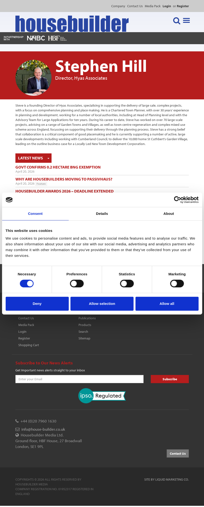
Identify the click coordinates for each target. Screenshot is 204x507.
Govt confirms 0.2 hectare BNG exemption (58, 166)
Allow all (167, 304)
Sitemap (84, 338)
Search (83, 331)
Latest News (30, 157)
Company (118, 6)
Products (85, 325)
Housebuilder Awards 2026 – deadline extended (64, 190)
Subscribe (170, 379)
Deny (37, 304)
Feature (41, 183)
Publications (87, 318)
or (181, 6)
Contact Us (135, 6)
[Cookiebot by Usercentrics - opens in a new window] (177, 199)
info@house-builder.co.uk (43, 429)
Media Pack (153, 6)
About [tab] (169, 213)
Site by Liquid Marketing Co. (166, 479)
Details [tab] (102, 213)
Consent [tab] (35, 213)
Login (22, 331)
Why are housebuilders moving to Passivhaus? (63, 178)
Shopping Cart (28, 345)
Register (24, 338)
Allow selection (102, 304)
